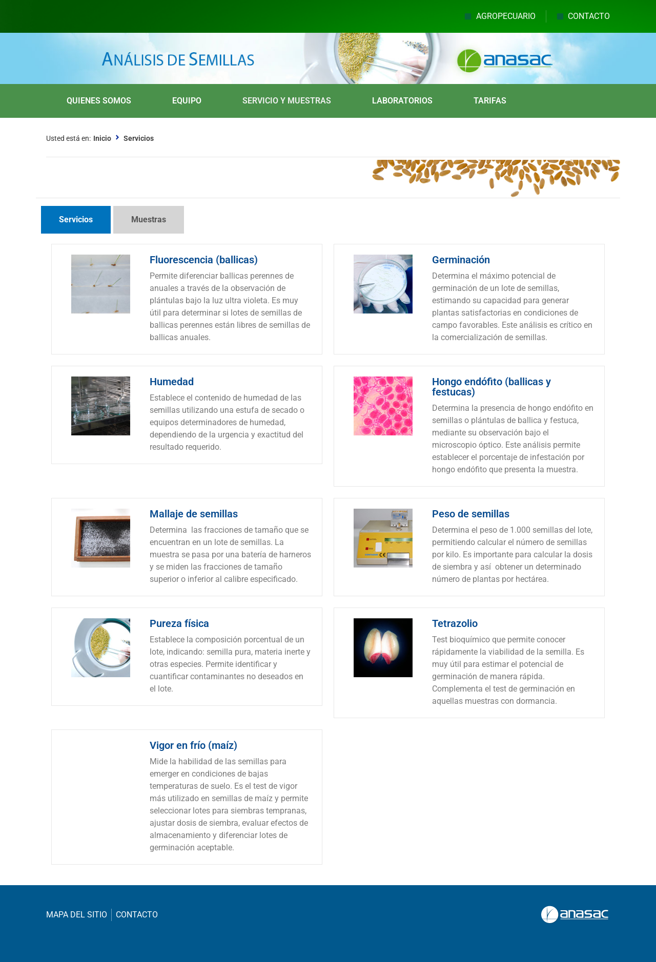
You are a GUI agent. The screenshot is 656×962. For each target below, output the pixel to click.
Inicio (102, 138)
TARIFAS (490, 101)
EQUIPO (186, 101)
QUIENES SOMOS (99, 101)
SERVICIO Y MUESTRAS (286, 101)
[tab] (76, 220)
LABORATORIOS (402, 101)
